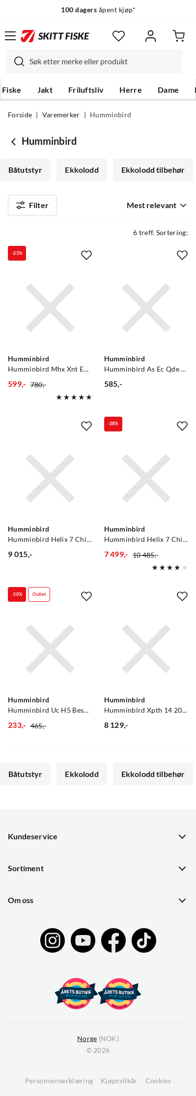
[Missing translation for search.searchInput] (15, 61)
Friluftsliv (86, 89)
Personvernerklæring (59, 1081)
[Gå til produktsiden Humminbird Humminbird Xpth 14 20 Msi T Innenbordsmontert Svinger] (146, 649)
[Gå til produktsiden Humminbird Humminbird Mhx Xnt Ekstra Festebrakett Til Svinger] (50, 308)
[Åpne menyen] (10, 36)
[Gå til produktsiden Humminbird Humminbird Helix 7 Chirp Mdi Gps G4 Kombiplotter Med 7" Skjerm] (146, 478)
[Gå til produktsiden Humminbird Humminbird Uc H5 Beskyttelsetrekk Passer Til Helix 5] (50, 649)
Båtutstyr (25, 169)
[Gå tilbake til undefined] (15, 141)
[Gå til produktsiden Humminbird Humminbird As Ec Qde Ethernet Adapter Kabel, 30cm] (146, 308)
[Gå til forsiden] (55, 35)
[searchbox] (103, 61)
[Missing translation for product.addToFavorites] (86, 255)
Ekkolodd (81, 169)
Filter (32, 205)
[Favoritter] (118, 36)
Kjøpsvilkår (119, 1081)
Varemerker (61, 115)
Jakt (45, 89)
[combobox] (94, 61)
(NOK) (97, 1039)
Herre (130, 89)
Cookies (158, 1081)
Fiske (12, 89)
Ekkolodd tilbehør (153, 169)
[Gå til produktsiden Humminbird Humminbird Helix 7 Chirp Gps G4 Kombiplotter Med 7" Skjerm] (50, 478)
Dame (168, 89)
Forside (20, 115)
